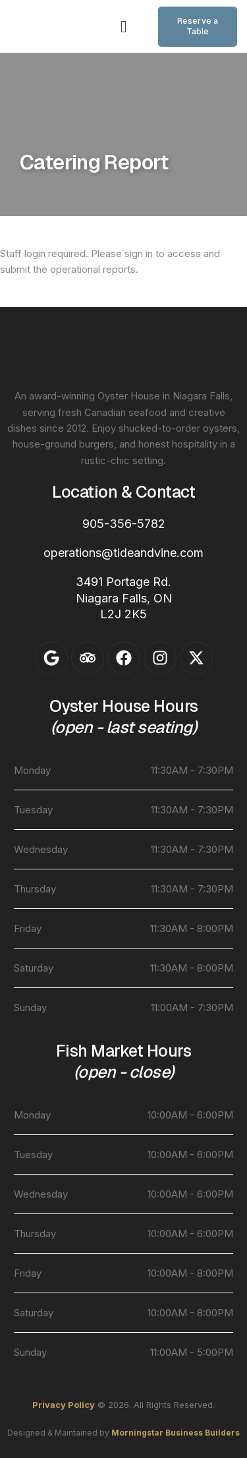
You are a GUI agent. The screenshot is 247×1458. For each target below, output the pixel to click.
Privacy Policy (63, 1404)
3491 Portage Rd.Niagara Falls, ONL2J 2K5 (124, 598)
